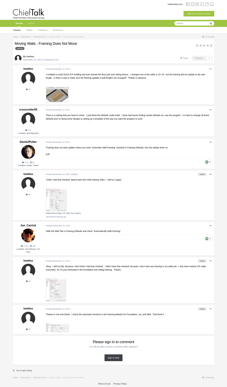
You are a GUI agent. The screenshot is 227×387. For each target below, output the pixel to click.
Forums (17, 30)
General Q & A (52, 59)
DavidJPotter (28, 141)
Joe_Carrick (28, 225)
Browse (19, 24)
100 (33, 246)
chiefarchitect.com (175, 4)
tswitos (30, 56)
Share (184, 58)
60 (32, 162)
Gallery (29, 30)
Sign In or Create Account (198, 13)
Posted (58, 69)
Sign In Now (113, 358)
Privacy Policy (120, 384)
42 (28, 89)
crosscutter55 (28, 109)
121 (28, 130)
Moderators (58, 30)
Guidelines (42, 30)
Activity (31, 23)
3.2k (25, 162)
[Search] (190, 23)
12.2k (24, 246)
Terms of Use (104, 384)
